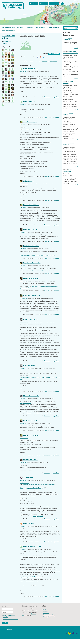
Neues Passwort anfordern (10, 619)
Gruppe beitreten (54, 53)
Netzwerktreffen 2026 (8, 30)
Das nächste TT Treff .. (31, 278)
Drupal (10, 629)
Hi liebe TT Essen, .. (30, 365)
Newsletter (33, 4)
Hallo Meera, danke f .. (31, 229)
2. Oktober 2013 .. (29, 477)
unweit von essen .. (30, 122)
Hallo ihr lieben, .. (29, 523)
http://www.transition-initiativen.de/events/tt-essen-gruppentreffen (37, 255)
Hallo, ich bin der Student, (32, 546)
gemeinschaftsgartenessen (30, 484)
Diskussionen (7, 41)
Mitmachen (43, 4)
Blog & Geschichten (17, 27)
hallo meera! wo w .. (30, 459)
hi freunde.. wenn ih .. (31, 205)
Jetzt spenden (54, 4)
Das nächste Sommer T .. (31, 263)
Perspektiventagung (26, 403)
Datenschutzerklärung (49, 615)
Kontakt (45, 611)
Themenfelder (29, 27)
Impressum (46, 613)
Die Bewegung (6, 27)
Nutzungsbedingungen (49, 616)
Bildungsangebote (40, 27)
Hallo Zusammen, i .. (30, 68)
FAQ (44, 609)
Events (5, 43)
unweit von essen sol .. (31, 435)
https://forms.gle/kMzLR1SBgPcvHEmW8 (31, 576)
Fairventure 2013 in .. (30, 420)
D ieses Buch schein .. (30, 319)
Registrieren (53, 61)
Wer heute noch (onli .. (31, 396)
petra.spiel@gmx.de (38, 516)
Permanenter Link (24, 71)
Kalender (56, 27)
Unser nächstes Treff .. (31, 246)
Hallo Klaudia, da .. (30, 101)
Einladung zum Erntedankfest (33, 488)
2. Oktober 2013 (25, 483)
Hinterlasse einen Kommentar (46, 484)
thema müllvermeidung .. (32, 295)
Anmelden (44, 61)
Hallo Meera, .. (28, 181)
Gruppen (49, 27)
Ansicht (76, 48)
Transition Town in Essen (8, 36)
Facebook (62, 3)
